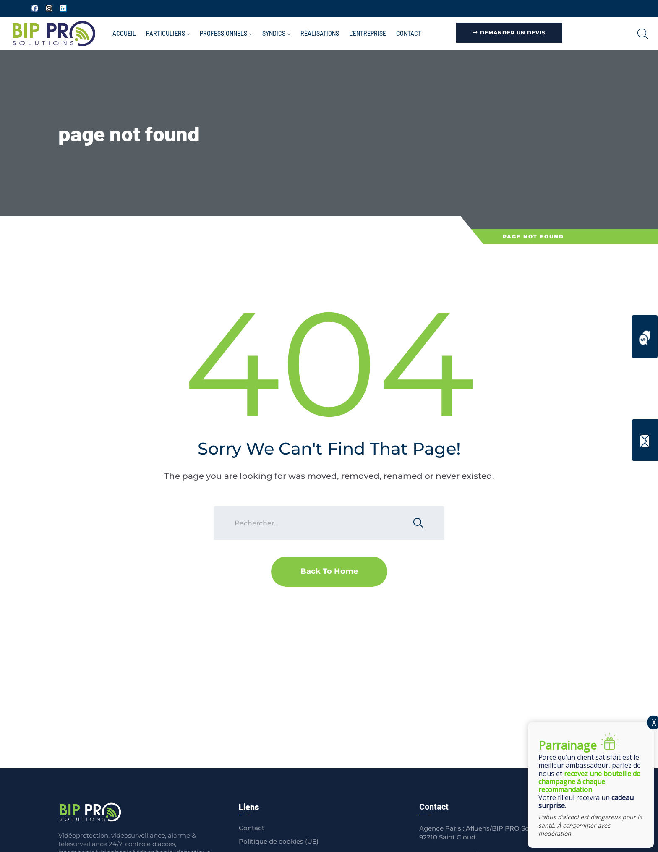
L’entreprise (367, 33)
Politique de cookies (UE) (279, 841)
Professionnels (223, 33)
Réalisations (319, 33)
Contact (408, 33)
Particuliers (165, 33)
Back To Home (329, 571)
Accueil (124, 33)
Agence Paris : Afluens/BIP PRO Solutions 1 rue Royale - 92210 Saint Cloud (507, 832)
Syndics (273, 33)
